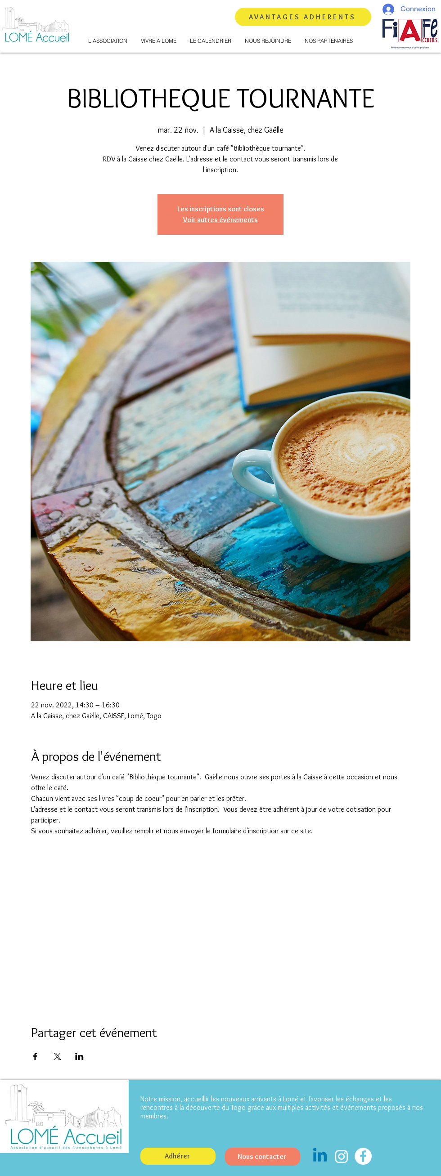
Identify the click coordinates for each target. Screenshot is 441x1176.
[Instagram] (341, 1156)
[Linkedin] (319, 1156)
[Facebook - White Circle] (363, 1156)
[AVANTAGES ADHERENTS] (303, 17)
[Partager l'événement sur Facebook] (35, 1056)
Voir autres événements (220, 219)
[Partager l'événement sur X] (57, 1056)
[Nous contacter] (262, 1157)
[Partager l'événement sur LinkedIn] (79, 1056)
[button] (107, 41)
